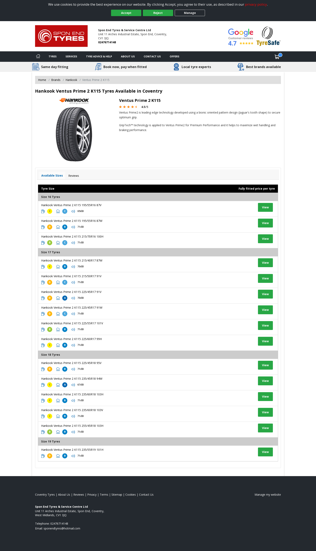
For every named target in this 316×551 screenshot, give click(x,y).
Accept (126, 13)
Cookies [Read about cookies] (130, 494)
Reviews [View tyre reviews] (73, 176)
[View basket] (277, 56)
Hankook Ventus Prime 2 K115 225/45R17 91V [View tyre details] (71, 292)
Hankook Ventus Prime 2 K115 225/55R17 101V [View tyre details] (72, 323)
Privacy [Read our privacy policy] (92, 494)
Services (71, 56)
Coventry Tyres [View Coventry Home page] (45, 494)
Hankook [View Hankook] (71, 80)
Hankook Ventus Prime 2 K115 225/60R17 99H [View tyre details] (71, 339)
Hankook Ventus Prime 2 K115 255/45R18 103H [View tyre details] (72, 426)
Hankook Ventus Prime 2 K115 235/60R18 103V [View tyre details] (72, 410)
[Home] (38, 56)
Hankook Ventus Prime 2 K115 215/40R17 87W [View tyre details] (71, 260)
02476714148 (107, 42)
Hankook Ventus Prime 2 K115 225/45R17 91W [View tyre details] (71, 307)
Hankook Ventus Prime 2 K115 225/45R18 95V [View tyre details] (71, 363)
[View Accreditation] (268, 36)
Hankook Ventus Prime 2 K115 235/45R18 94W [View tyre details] (71, 378)
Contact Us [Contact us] (152, 56)
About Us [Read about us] (64, 494)
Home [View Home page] (42, 80)
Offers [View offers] (174, 56)
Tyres (53, 56)
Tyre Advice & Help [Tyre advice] (99, 56)
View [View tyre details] (265, 207)
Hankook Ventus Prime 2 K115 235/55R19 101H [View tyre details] (72, 450)
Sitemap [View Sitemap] (116, 494)
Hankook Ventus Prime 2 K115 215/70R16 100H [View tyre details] (72, 236)
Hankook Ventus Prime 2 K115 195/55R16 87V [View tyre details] (71, 205)
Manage (190, 13)
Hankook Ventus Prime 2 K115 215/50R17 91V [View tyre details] (71, 276)
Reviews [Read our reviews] (78, 494)
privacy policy (256, 4)
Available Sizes (52, 175)
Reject (158, 13)
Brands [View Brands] (55, 80)
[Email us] (62, 528)
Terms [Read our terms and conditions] (104, 494)
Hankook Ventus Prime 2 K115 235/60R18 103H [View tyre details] (72, 394)
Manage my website (268, 494)
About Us (128, 56)
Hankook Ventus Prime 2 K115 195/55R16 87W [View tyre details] (71, 221)
